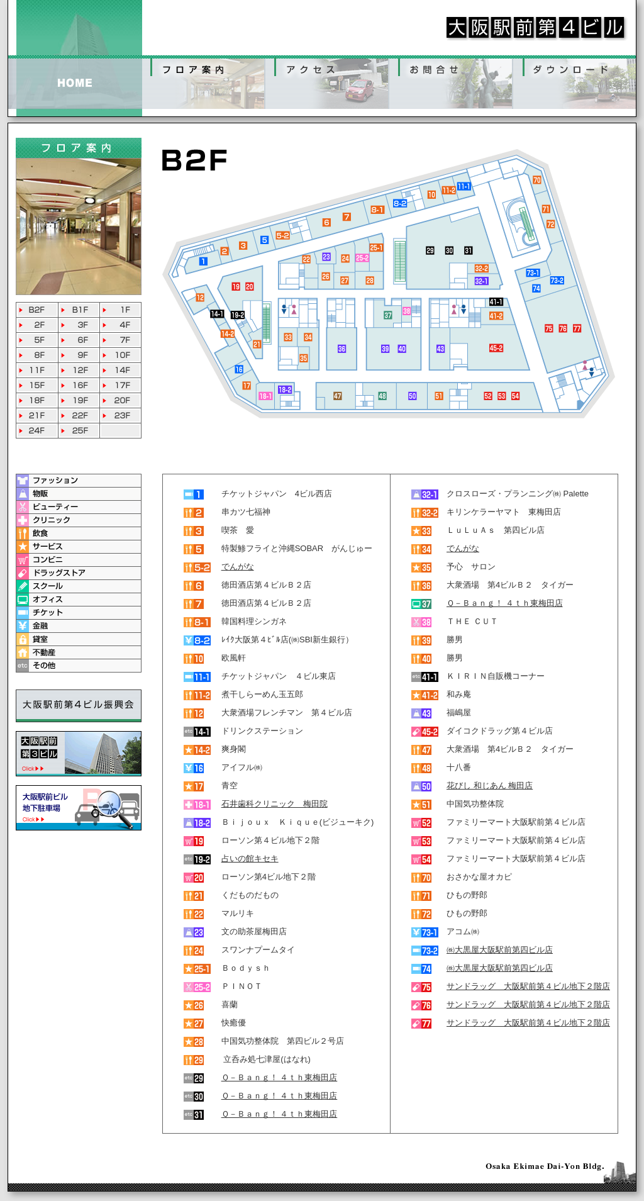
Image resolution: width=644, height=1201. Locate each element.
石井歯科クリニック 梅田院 (274, 803)
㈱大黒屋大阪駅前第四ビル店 (500, 949)
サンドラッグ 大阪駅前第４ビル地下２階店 (528, 986)
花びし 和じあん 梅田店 (490, 785)
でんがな (237, 566)
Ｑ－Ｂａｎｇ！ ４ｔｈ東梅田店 (279, 1077)
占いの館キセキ (250, 858)
